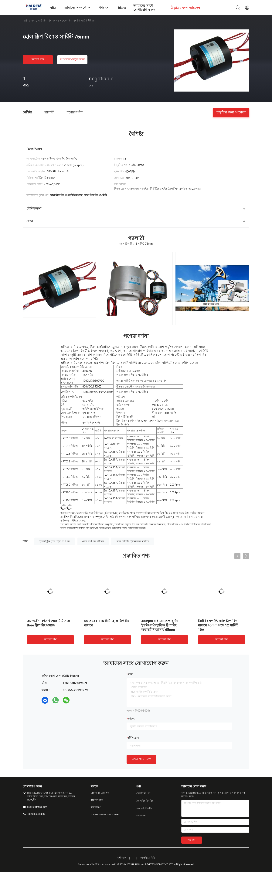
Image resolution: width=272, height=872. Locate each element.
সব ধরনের (141, 815)
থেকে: (131, 718)
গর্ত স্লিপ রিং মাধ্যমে (48, 20)
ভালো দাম (38, 59)
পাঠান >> (192, 840)
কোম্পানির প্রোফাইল (100, 793)
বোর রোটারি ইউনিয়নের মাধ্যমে (132, 541)
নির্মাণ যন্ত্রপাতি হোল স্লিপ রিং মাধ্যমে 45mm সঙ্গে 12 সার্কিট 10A (218, 625)
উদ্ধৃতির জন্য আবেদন (231, 112)
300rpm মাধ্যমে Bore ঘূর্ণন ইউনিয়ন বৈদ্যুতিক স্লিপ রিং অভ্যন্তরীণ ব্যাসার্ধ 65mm (159, 625)
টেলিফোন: (133, 737)
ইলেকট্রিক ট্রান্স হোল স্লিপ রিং (54, 541)
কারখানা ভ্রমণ (97, 800)
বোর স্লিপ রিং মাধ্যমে (93, 541)
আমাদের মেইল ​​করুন (72, 59)
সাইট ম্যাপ (121, 858)
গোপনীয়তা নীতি (147, 858)
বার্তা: (131, 674)
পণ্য (33, 20)
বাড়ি (25, 20)
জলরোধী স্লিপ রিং (144, 808)
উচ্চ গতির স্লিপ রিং (144, 801)
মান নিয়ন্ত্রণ (95, 807)
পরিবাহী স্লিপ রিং (143, 793)
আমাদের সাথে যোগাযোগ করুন (105, 814)
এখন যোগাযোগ (141, 759)
